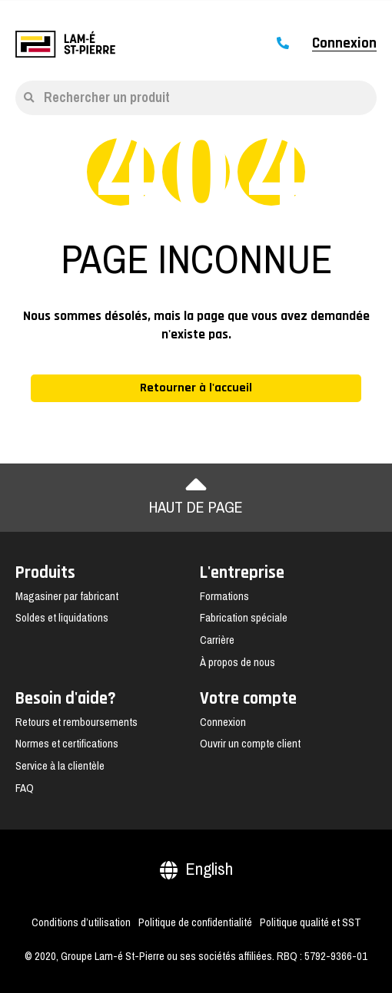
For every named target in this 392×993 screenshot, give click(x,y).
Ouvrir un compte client (250, 743)
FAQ (24, 788)
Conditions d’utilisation (81, 922)
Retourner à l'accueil (196, 388)
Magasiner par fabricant (66, 596)
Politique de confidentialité (195, 922)
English (196, 869)
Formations (224, 596)
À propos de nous (237, 662)
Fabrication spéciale (243, 617)
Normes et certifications (66, 743)
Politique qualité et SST (310, 922)
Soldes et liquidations (61, 617)
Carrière (217, 640)
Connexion (344, 43)
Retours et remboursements (76, 722)
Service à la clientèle (60, 766)
